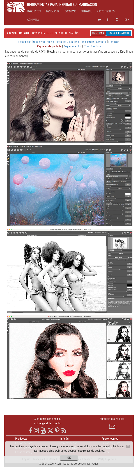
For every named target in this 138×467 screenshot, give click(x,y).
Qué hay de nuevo (43, 42)
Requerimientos (72, 46)
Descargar (52, 11)
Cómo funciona (92, 46)
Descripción (24, 42)
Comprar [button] (70, 11)
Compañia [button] (33, 20)
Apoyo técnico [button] (106, 11)
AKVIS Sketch (47, 51)
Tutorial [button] (86, 11)
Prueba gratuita (119, 33)
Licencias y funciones (68, 42)
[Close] (128, 446)
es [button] (127, 20)
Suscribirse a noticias (112, 423)
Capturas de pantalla (49, 46)
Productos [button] (34, 11)
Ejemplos (113, 42)
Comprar (98, 33)
